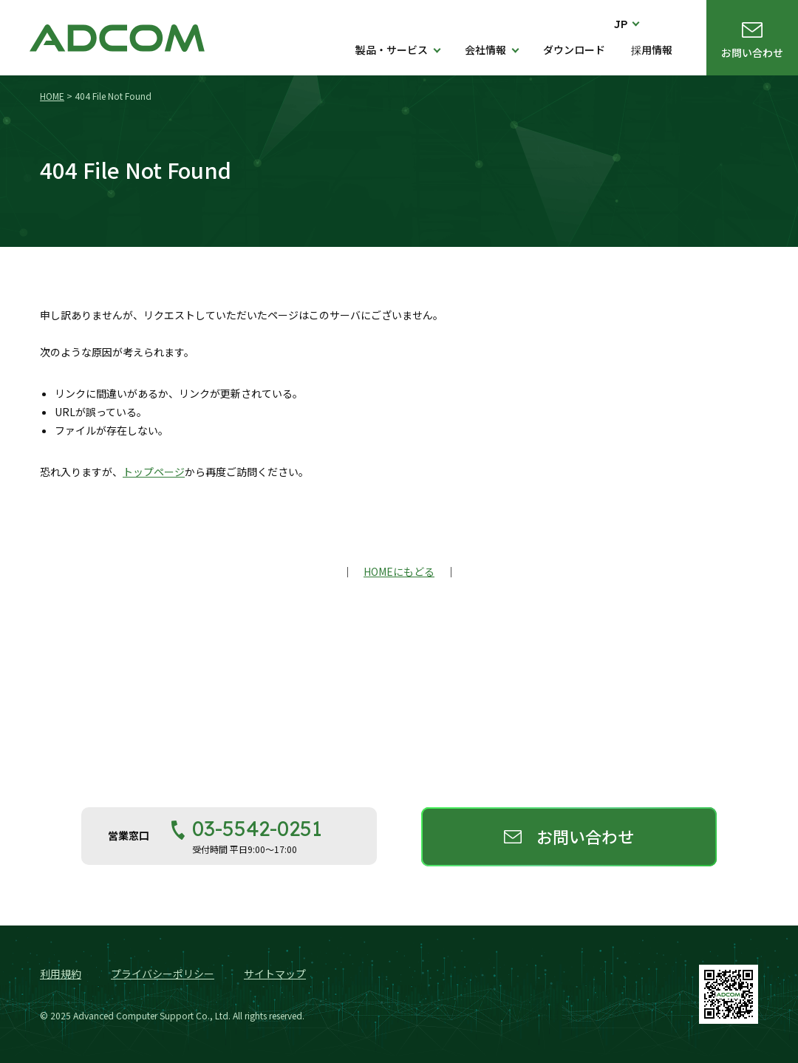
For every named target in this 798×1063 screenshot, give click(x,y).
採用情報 (651, 49)
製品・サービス (391, 49)
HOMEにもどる (399, 571)
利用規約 (60, 973)
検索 (665, 23)
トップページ (154, 471)
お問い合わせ (752, 52)
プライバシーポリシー (162, 973)
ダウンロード (574, 49)
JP (621, 24)
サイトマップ (275, 973)
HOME (52, 95)
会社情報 (485, 49)
